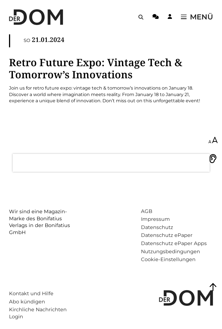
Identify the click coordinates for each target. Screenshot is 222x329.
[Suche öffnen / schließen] (141, 17)
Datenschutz (157, 227)
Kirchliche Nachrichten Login (38, 312)
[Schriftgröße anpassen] (213, 141)
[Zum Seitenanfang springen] (213, 287)
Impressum (155, 219)
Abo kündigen (27, 301)
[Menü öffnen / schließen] (196, 17)
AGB (146, 211)
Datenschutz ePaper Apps (174, 243)
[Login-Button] (169, 17)
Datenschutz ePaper (166, 235)
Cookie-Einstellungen (168, 259)
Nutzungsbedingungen (170, 251)
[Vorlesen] (213, 159)
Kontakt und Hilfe (31, 293)
